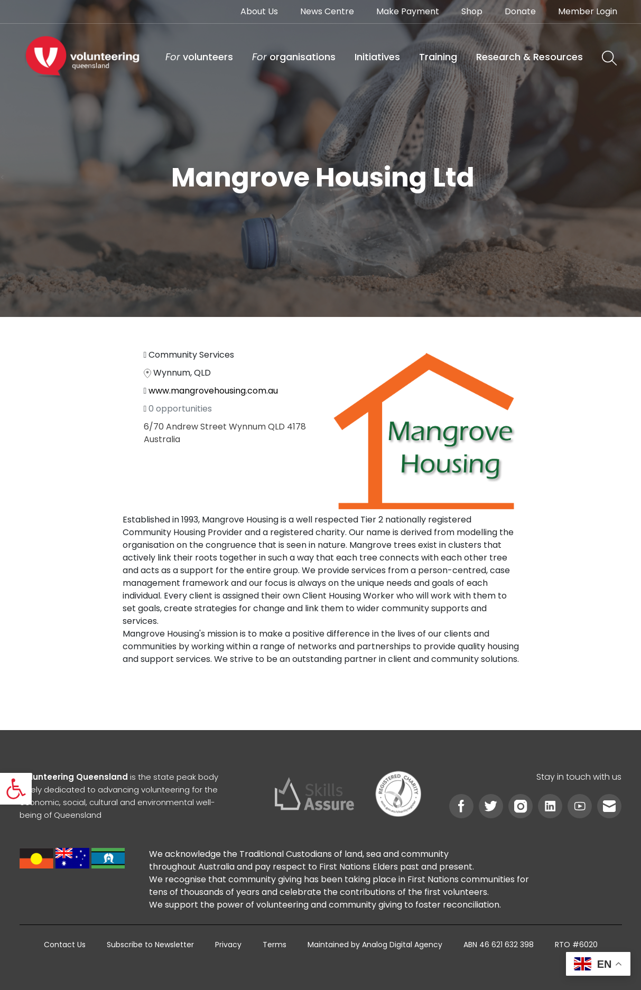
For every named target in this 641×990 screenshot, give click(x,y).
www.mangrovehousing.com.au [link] (213, 391)
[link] (16, 789)
